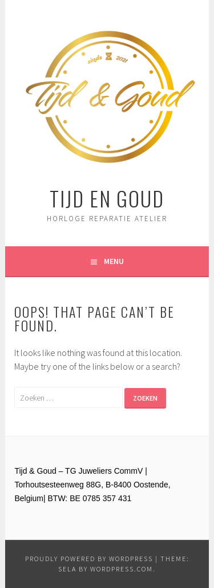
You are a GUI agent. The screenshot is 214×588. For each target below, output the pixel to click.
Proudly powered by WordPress (89, 558)
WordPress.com (121, 569)
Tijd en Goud (107, 198)
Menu (114, 261)
